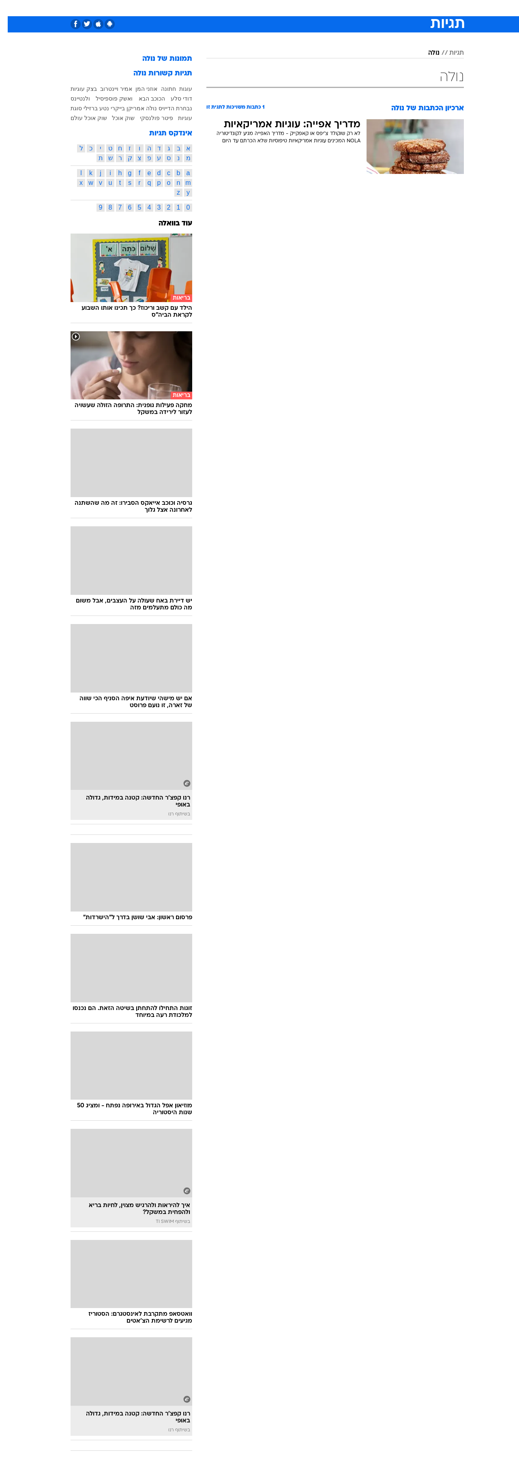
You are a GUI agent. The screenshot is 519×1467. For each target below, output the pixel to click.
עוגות (178, 89)
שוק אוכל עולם (81, 118)
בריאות (254, 8)
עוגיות (177, 118)
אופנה (167, 8)
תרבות (349, 8)
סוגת (68, 108)
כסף (301, 8)
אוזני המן (139, 89)
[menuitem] (398, 8)
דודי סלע (173, 98)
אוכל (280, 8)
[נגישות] (11, 8)
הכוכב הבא (144, 98)
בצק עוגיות (76, 89)
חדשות (403, 8)
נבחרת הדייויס (167, 108)
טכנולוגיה (196, 8)
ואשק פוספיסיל (106, 98)
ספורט (375, 8)
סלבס (323, 8)
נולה (426, 53)
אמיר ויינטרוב (108, 89)
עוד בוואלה (167, 223)
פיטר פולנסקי (148, 118)
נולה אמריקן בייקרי (126, 108)
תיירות (227, 8)
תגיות (449, 53)
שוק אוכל (115, 118)
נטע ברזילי (88, 108)
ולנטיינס (72, 98)
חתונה (160, 89)
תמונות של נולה (159, 59)
